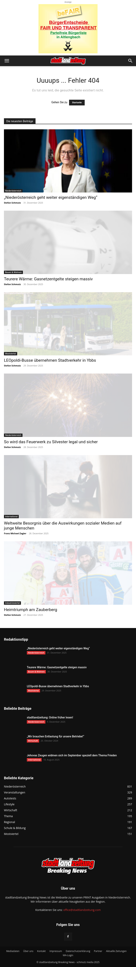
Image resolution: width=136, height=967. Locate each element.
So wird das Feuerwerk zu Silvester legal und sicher (51, 441)
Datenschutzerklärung (78, 951)
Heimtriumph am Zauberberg (30, 609)
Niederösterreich (13, 190)
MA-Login (68, 955)
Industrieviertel (12, 603)
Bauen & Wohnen (13, 272)
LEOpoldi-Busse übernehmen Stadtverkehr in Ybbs (50, 360)
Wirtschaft (33, 740)
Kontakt (41, 951)
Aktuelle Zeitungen (116, 951)
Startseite (77, 102)
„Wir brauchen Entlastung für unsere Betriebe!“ (55, 736)
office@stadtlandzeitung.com (82, 910)
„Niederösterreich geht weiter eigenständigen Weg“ (50, 197)
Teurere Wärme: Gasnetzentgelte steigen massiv (48, 279)
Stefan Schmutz (12, 202)
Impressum (56, 951)
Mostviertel (10, 353)
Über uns (28, 951)
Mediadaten (13, 951)
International (11, 516)
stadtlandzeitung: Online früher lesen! (50, 717)
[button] (6, 60)
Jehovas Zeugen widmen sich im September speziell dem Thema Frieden (72, 755)
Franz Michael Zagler (15, 533)
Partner (98, 951)
